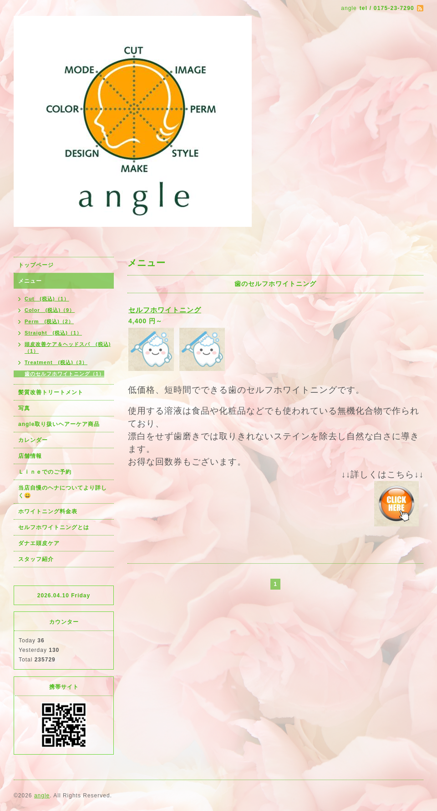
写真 (24, 408)
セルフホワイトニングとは (53, 527)
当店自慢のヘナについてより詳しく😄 (62, 492)
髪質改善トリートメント (50, 392)
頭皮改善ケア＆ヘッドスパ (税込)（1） (68, 347)
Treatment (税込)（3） (56, 362)
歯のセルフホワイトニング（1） (64, 373)
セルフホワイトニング (164, 310)
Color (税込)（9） (50, 310)
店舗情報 (30, 456)
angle (42, 795)
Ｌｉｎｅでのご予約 (44, 472)
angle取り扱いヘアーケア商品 (59, 424)
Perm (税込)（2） (49, 321)
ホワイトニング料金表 (47, 511)
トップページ (36, 265)
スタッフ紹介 (36, 559)
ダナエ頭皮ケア (39, 543)
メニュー (30, 281)
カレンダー (33, 440)
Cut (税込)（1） (47, 298)
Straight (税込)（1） (53, 332)
